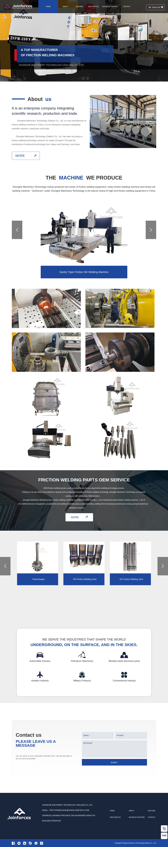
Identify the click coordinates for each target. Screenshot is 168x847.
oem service (93, 6)
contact (126, 6)
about (65, 6)
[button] (151, 232)
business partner (110, 6)
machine (79, 6)
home (48, 6)
